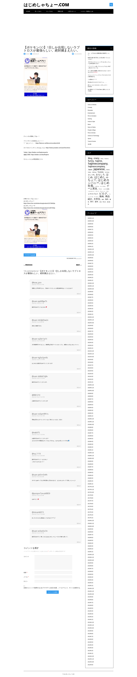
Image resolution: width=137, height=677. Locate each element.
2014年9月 (90, 597)
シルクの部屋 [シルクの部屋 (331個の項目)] (106, 189)
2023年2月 (90, 311)
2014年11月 (91, 591)
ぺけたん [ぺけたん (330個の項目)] (97, 186)
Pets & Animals (92, 133)
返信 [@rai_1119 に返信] (78, 467)
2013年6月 (90, 639)
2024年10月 (91, 255)
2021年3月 (90, 376)
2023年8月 (90, 294)
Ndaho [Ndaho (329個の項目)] (89, 172)
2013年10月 (91, 628)
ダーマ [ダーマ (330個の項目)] (97, 191)
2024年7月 (90, 263)
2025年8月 (90, 226)
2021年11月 (91, 353)
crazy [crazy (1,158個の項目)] (96, 158)
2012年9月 (90, 664)
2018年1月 (90, 484)
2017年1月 (90, 517)
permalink (78, 258)
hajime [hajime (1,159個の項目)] (98, 161)
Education (90, 110)
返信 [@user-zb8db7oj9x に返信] (78, 387)
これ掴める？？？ (92, 79)
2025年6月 (90, 232)
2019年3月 (90, 444)
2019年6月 (90, 436)
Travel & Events (92, 141)
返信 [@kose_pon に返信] (78, 294)
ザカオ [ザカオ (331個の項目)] (100, 189)
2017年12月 (91, 486)
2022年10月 (91, 322)
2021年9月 (90, 359)
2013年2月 (90, 650)
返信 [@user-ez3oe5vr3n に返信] (78, 542)
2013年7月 (90, 636)
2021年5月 (90, 370)
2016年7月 (90, 534)
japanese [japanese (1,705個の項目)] (99, 169)
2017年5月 (90, 506)
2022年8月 (90, 328)
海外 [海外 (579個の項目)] (106, 199)
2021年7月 (90, 365)
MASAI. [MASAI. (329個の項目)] (108, 169)
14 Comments (78, 54)
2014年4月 (90, 611)
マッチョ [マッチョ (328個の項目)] (96, 196)
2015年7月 (90, 568)
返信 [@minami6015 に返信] (78, 523)
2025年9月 (90, 224)
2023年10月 (91, 289)
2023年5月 (90, 303)
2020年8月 (90, 396)
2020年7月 (90, 399)
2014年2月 (90, 616)
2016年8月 (90, 532)
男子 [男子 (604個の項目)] (92, 202)
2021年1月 (90, 382)
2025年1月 (90, 246)
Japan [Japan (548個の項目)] (90, 169)
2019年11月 (91, 421)
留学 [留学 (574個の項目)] (96, 202)
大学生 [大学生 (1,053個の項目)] (97, 199)
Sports (89, 138)
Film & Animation (92, 116)
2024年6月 (90, 266)
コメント (26, 556)
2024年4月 (90, 272)
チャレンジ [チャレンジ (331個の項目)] (102, 191)
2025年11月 (91, 218)
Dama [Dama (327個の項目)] (102, 158)
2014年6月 (90, 605)
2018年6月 (90, 469)
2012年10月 (91, 662)
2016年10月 (91, 526)
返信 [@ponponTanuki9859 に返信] (78, 504)
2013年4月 (90, 645)
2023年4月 (90, 305)
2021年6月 (90, 368)
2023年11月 (91, 286)
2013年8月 (90, 633)
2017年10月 (91, 492)
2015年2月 (90, 582)
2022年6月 (90, 334)
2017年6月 (90, 503)
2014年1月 (90, 619)
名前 (26, 572)
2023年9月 (90, 291)
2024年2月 (90, 277)
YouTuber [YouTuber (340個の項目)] (107, 172)
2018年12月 (91, 452)
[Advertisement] (68, 28)
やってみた (49, 11)
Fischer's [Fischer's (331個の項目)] (107, 158)
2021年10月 (91, 356)
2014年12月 (91, 588)
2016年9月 (90, 529)
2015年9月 (90, 563)
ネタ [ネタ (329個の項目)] (107, 191)
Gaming (90, 118)
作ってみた (38, 11)
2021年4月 (90, 373)
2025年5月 (90, 235)
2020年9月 (90, 393)
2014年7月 (90, 602)
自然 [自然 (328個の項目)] (100, 201)
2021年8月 (90, 362)
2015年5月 (90, 574)
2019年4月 (90, 441)
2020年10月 (91, 390)
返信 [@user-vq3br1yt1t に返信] (78, 350)
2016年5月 (90, 540)
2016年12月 (91, 520)
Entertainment (91, 113)
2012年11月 (91, 659)
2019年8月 (90, 430)
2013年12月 (91, 622)
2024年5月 (90, 269)
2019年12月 (91, 419)
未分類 (33, 255)
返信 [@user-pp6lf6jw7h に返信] (78, 312)
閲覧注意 (60, 11)
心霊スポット (72, 11)
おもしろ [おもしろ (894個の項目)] (100, 174)
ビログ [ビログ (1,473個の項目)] (103, 193)
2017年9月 (90, 495)
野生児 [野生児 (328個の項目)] (104, 201)
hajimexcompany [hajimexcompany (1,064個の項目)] (96, 166)
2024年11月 (91, 252)
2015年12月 (91, 554)
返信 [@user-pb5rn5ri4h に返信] (78, 486)
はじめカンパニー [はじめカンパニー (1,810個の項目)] (98, 181)
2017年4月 (90, 509)
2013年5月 (90, 642)
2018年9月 (90, 461)
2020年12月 (91, 385)
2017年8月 (90, 498)
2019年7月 (90, 433)
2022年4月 (90, 339)
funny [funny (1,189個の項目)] (91, 161)
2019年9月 (90, 427)
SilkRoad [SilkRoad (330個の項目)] (94, 172)
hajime (28, 54)
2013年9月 (90, 631)
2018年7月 (90, 467)
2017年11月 (91, 489)
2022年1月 (90, 348)
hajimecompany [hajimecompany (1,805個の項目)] (97, 163)
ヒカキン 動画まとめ (87, 11)
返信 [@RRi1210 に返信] (78, 406)
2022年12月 (91, 317)
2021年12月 (91, 351)
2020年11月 (91, 387)
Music (89, 124)
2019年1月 (90, 450)
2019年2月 (90, 447)
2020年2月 (90, 413)
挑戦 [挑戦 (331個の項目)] (103, 199)
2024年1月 (90, 280)
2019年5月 (90, 438)
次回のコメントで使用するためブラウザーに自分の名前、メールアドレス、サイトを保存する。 (52, 588)
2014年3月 (90, 614)
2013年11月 (91, 625)
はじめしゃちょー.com (46, 5)
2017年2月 (90, 515)
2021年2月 (90, 379)
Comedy (90, 107)
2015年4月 (90, 577)
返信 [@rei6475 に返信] (78, 446)
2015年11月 (91, 557)
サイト (26, 581)
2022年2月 (90, 345)
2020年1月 (90, 416)
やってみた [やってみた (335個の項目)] (103, 186)
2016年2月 (90, 549)
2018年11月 (91, 455)
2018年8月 (90, 464)
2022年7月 (90, 331)
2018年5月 (90, 472)
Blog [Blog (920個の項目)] (90, 158)
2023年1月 (90, 314)
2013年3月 (90, 647)
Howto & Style (91, 121)
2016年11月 (91, 523)
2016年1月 (90, 551)
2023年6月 (90, 300)
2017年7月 (90, 500)
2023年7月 (90, 297)
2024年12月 (91, 249)
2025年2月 (90, 243)
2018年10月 (91, 458)
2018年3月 (90, 478)
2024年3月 (90, 274)
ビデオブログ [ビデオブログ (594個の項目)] (93, 194)
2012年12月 (91, 656)
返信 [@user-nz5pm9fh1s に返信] (78, 425)
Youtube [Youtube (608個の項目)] (100, 172)
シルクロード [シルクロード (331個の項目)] (91, 191)
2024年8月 (90, 260)
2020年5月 (90, 404)
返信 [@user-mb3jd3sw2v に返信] (78, 331)
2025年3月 (90, 241)
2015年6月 (90, 571)
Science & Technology (93, 135)
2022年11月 (91, 320)
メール (26, 577)
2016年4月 (90, 543)
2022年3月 (90, 342)
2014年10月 (91, 594)
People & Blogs (92, 130)
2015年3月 (90, 580)
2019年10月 (91, 424)
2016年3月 (90, 546)
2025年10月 (91, 221)
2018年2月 (90, 481)
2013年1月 (90, 653)
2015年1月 (90, 585)
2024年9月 (90, 257)
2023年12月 (91, 283)
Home (28, 11)
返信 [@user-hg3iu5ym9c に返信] (78, 369)
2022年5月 (90, 337)
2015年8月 (90, 566)
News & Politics (92, 127)
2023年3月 (90, 308)
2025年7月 (90, 229)
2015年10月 (91, 560)
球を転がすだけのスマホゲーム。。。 (97, 82)
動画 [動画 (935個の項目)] (102, 196)
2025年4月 (90, 238)
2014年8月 (90, 599)
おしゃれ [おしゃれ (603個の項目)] (91, 175)
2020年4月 (90, 407)
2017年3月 (90, 512)
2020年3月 (90, 410)
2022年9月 (90, 325)
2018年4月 (90, 475)
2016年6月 (90, 537)
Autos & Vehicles (92, 104)
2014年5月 (90, 608)
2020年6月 (90, 402)
